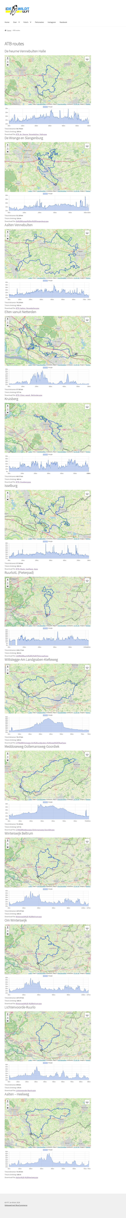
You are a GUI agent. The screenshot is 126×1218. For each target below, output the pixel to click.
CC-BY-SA (76, 104)
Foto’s (26, 22)
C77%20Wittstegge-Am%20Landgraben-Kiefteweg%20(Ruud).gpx (41, 743)
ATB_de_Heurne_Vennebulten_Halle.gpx (31, 134)
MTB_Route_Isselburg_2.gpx (27, 569)
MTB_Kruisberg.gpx (23, 482)
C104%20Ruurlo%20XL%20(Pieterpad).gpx (32, 656)
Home (7, 22)
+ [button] (7, 58)
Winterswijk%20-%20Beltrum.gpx (29, 916)
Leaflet (30, 104)
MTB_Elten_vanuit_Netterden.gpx (29, 395)
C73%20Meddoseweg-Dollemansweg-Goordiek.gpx (35, 830)
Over (15, 22)
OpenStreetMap (41, 104)
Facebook (63, 22)
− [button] (7, 61)
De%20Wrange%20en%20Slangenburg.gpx (32, 221)
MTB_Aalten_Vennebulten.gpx (27, 308)
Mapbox (88, 104)
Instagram (52, 22)
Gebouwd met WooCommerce (16, 1205)
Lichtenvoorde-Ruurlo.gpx (26, 1090)
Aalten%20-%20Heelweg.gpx (27, 1177)
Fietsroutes (39, 22)
